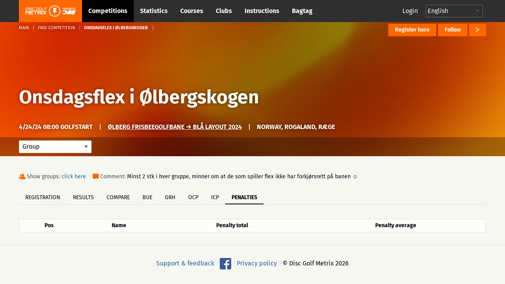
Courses (191, 11)
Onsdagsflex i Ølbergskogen (139, 97)
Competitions (107, 11)
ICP (215, 197)
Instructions (262, 11)
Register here (412, 29)
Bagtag (302, 11)
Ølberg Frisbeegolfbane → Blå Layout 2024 (175, 127)
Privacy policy (257, 263)
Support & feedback (185, 263)
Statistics (154, 11)
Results (83, 197)
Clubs (224, 11)
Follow (453, 29)
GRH (170, 197)
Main (24, 27)
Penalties (244, 197)
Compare (118, 197)
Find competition (56, 27)
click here (74, 176)
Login (410, 11)
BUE (147, 197)
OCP (193, 197)
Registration (42, 197)
